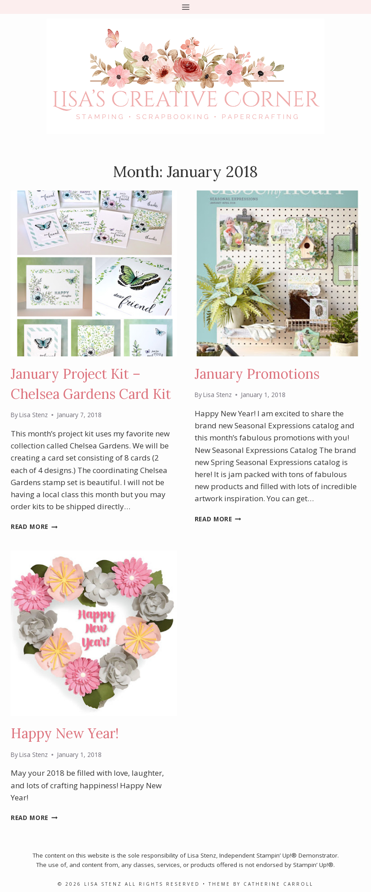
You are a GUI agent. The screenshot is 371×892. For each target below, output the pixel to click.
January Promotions (257, 373)
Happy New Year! (65, 733)
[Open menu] (185, 7)
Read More (34, 526)
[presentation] (94, 273)
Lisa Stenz (33, 414)
